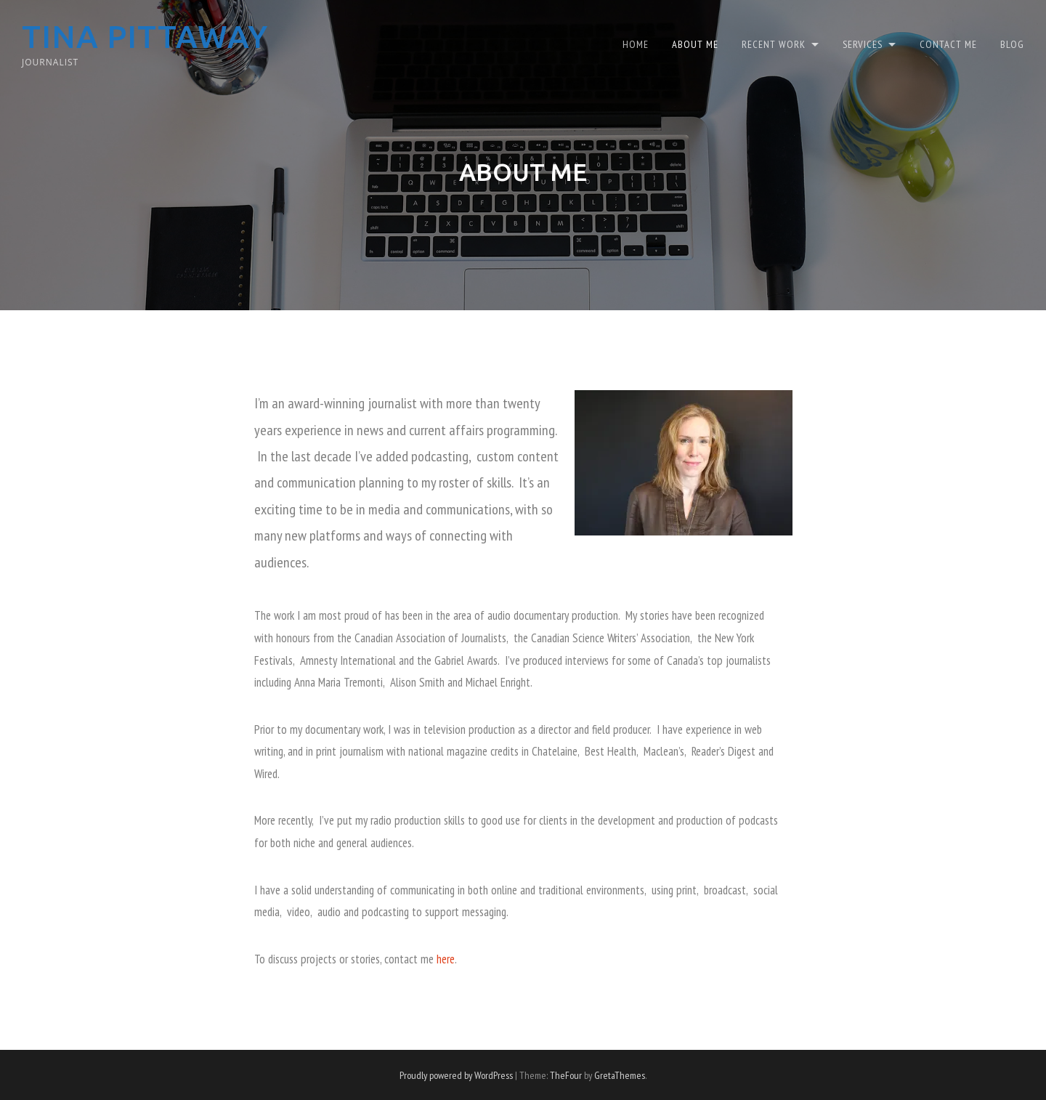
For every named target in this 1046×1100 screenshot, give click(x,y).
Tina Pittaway (148, 35)
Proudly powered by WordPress (456, 1075)
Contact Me (948, 43)
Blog (1012, 43)
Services (863, 43)
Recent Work (774, 43)
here (446, 959)
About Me (695, 43)
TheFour (566, 1075)
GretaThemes (619, 1075)
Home (636, 43)
